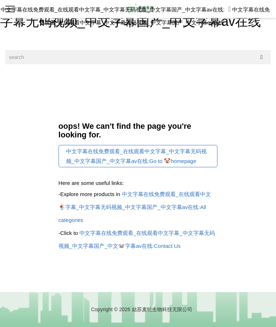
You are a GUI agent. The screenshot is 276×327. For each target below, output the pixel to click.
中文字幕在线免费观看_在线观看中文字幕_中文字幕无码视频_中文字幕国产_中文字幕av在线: (116, 9)
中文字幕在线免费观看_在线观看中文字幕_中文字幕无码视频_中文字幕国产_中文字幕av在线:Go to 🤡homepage (136, 156)
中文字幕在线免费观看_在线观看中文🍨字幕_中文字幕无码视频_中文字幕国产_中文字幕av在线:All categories (135, 207)
